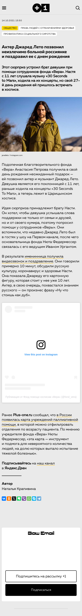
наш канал (46, 463)
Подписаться (41, 590)
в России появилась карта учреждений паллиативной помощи (40, 420)
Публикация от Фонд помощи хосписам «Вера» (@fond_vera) (40, 396)
